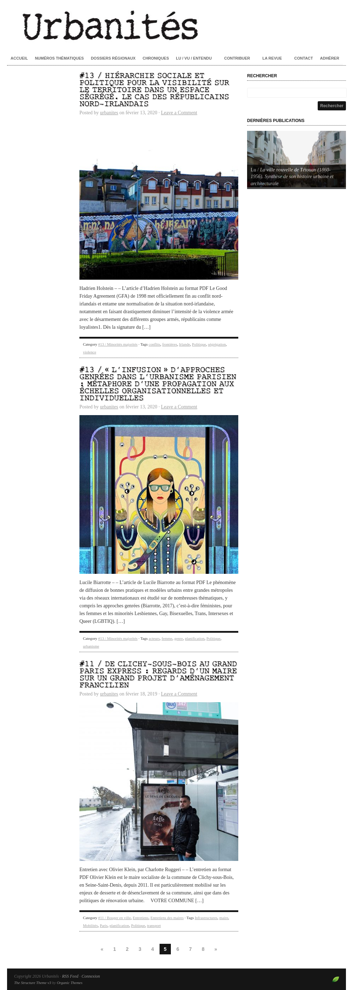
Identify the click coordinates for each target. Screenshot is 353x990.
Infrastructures (206, 918)
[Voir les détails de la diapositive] (296, 159)
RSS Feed (70, 976)
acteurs (154, 638)
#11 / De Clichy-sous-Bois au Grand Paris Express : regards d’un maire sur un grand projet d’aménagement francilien (158, 675)
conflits (154, 344)
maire (223, 918)
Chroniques (156, 58)
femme (167, 638)
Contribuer (237, 58)
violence (89, 352)
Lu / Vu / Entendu (194, 58)
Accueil (19, 58)
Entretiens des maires (167, 918)
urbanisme (91, 646)
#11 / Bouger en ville (114, 918)
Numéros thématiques (59, 58)
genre (178, 638)
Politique (199, 344)
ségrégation (217, 344)
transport (154, 925)
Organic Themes (70, 982)
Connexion (91, 976)
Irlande (184, 344)
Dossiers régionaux (113, 58)
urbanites (109, 112)
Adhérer (329, 58)
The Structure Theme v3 (32, 982)
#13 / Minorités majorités (118, 344)
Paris (104, 925)
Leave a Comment (179, 112)
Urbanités (176, 24)
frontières (169, 344)
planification (195, 638)
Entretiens (141, 918)
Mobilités (90, 925)
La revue (272, 58)
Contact (303, 58)
